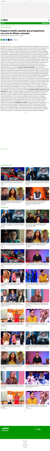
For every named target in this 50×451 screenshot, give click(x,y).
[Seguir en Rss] (40, 429)
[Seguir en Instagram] (37, 429)
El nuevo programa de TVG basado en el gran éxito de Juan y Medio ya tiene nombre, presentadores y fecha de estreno (12, 324)
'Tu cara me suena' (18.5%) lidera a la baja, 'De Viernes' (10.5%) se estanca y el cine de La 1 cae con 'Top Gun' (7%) (37, 284)
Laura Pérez (3, 185)
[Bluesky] (6, 40)
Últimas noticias (4, 329)
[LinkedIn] (11, 40)
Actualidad (2, 25)
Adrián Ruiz (2, 306)
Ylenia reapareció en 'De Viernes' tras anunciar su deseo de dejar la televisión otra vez (37, 386)
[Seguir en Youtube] (39, 429)
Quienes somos (25, 440)
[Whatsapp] (1, 40)
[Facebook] (4, 40)
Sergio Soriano (28, 227)
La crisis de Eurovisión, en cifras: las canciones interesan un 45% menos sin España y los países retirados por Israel (12, 182)
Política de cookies (25, 445)
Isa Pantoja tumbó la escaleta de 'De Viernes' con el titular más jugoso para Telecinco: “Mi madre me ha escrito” (36, 324)
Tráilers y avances (8, 25)
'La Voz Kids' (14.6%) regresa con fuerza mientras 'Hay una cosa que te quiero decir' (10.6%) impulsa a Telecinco (12, 284)
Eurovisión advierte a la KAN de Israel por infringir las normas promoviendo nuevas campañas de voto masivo (37, 264)
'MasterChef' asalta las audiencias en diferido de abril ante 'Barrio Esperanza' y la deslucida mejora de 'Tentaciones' (12, 202)
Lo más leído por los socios (6, 165)
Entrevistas (15, 25)
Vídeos (3, 23)
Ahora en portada (4, 207)
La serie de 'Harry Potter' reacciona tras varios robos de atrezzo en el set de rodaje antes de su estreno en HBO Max (12, 245)
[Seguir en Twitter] (34, 429)
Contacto (25, 442)
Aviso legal (25, 444)
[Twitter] (9, 40)
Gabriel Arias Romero (29, 306)
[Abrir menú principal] (48, 19)
